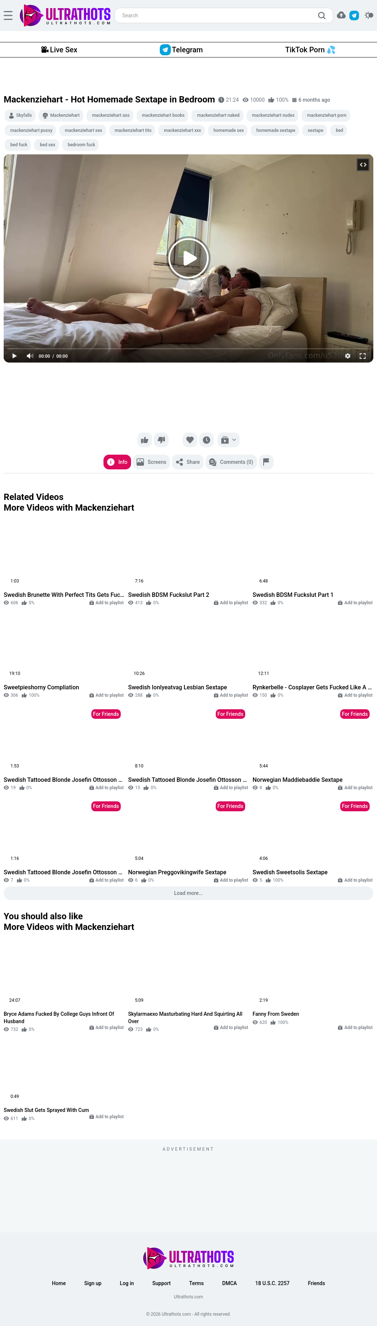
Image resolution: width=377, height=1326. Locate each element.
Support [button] (161, 1283)
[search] (323, 15)
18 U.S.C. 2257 (272, 1283)
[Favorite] (190, 440)
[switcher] (368, 15)
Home (59, 1283)
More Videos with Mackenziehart (69, 508)
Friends (316, 1283)
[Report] (266, 462)
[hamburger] (8, 15)
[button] (341, 15)
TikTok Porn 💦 (310, 49)
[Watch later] (206, 440)
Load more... (188, 893)
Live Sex (59, 49)
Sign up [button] (93, 1283)
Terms (196, 1283)
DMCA (229, 1283)
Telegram (181, 49)
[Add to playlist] (229, 440)
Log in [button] (127, 1283)
